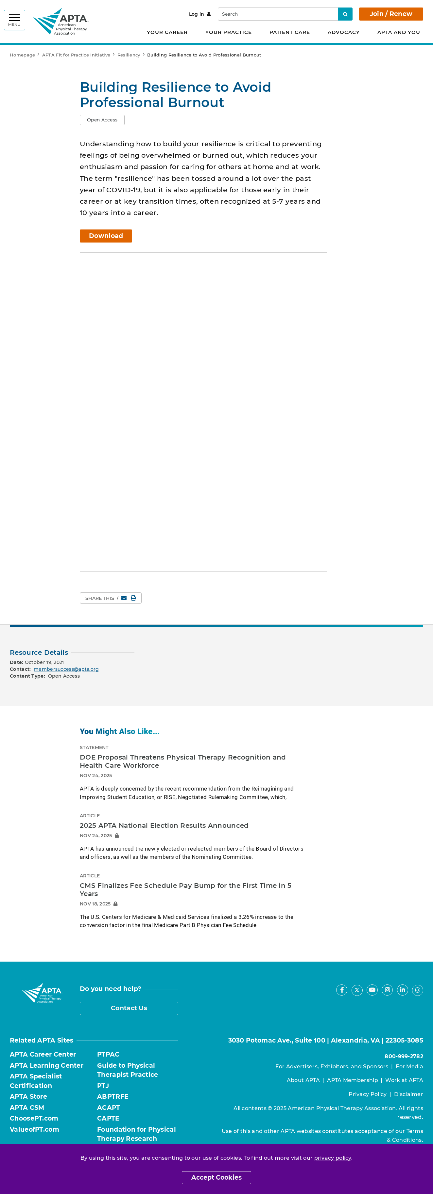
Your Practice (228, 32)
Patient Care (289, 32)
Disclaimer (408, 1094)
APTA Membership (352, 1080)
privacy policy (332, 1158)
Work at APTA (404, 1080)
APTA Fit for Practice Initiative (76, 54)
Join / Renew (391, 14)
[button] (102, 120)
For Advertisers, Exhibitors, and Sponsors (331, 1066)
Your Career (167, 32)
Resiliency (128, 54)
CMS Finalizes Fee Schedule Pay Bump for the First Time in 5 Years (186, 890)
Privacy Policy (368, 1094)
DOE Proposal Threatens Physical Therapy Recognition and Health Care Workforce (183, 761)
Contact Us (129, 1008)
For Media (409, 1066)
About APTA (303, 1080)
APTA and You (398, 32)
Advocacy (344, 32)
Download (106, 236)
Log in (200, 14)
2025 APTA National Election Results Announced (164, 825)
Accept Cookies (216, 1177)
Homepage (22, 54)
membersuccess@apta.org (66, 669)
